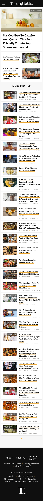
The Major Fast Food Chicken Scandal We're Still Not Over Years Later (29, 146)
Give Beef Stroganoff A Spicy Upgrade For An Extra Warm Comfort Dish (29, 225)
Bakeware (13, 235)
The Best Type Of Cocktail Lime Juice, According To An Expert (29, 428)
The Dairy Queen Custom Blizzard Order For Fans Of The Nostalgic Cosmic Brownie (29, 132)
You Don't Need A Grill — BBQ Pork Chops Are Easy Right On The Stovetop (29, 378)
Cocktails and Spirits (32, 70)
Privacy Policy (32, 457)
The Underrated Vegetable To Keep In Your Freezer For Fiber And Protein (29, 94)
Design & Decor (36, 10)
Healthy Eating (12, 310)
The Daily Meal (19, 481)
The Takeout (33, 481)
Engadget (11, 476)
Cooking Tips (35, 54)
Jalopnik (21, 476)
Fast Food (13, 117)
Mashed (8, 481)
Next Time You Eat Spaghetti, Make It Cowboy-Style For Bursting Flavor (29, 183)
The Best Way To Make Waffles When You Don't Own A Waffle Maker (28, 238)
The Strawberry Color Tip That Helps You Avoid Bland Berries (29, 285)
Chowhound (9, 479)
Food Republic (30, 479)
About (9, 457)
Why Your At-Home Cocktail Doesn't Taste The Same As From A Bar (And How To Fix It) (12, 73)
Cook (15, 104)
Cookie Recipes (12, 168)
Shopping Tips (12, 283)
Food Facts (13, 260)
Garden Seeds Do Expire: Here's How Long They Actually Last (28, 250)
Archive (20, 457)
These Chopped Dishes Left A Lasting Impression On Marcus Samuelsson (29, 158)
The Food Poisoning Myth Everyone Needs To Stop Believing (29, 324)
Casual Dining (12, 209)
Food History (12, 143)
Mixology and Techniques (8, 427)
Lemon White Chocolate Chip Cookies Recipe (28, 169)
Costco (14, 271)
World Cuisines (12, 402)
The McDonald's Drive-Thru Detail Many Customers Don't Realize (28, 366)
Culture (13, 156)
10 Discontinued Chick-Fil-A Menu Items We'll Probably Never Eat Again (29, 119)
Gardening (13, 248)
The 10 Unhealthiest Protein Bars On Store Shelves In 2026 (27, 312)
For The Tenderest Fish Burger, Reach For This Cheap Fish (28, 416)
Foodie (19, 479)
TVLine (30, 476)
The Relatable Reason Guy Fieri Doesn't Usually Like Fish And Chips (29, 107)
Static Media (16, 463)
